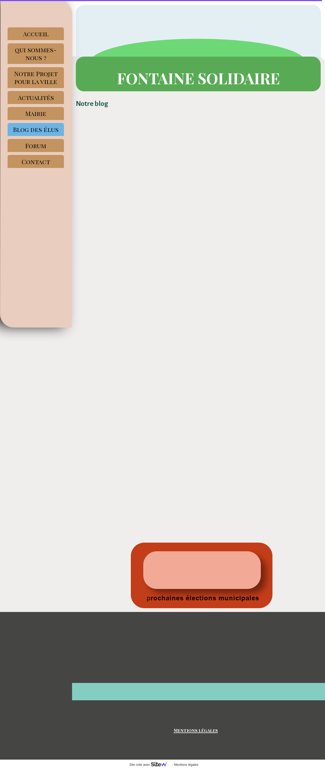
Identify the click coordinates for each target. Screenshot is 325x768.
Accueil (35, 34)
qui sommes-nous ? (36, 54)
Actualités (36, 97)
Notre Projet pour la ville (36, 77)
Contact (36, 161)
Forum (35, 145)
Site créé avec (150, 765)
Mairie (35, 113)
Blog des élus (35, 129)
